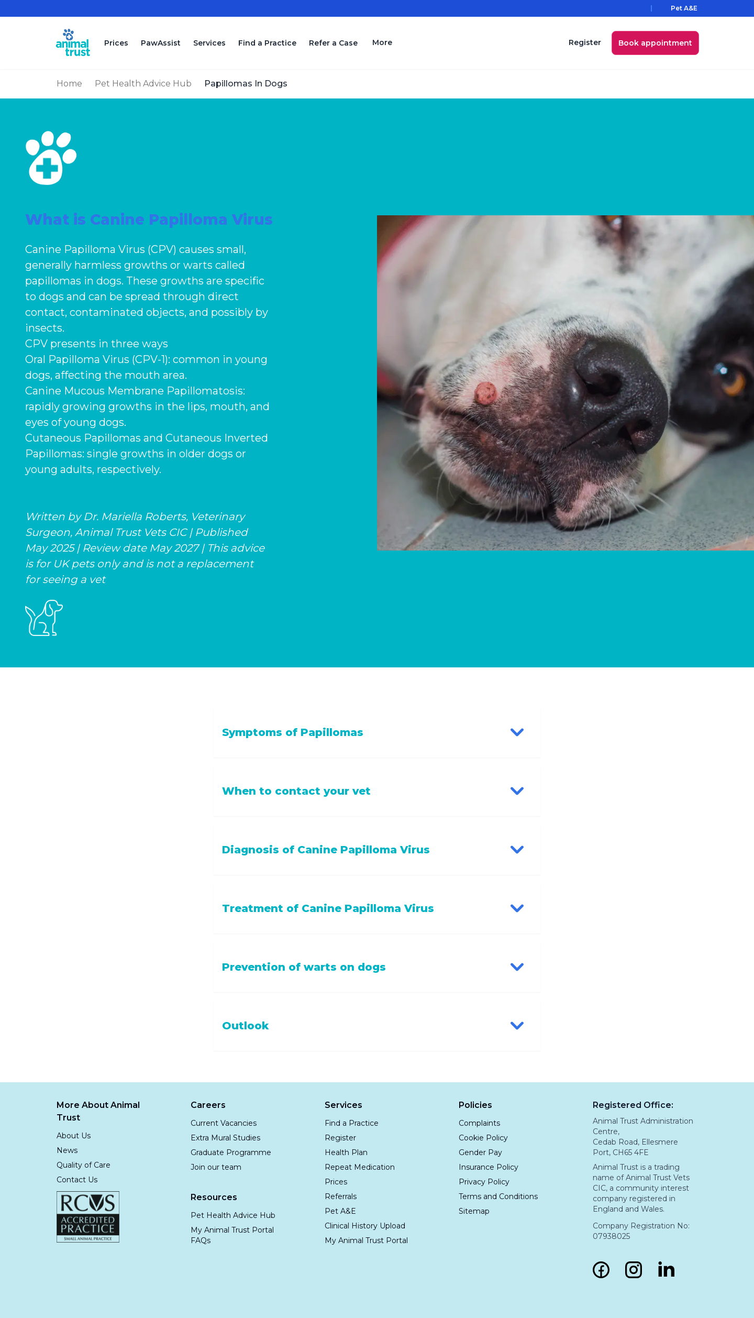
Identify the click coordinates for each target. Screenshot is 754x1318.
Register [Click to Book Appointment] (340, 1138)
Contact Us (77, 1179)
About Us (74, 1135)
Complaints (479, 1123)
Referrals (341, 1196)
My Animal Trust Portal (366, 1240)
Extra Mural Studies (225, 1138)
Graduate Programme (231, 1152)
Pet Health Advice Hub (143, 84)
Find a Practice (269, 43)
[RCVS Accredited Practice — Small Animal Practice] (88, 1217)
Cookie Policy (483, 1138)
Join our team (216, 1167)
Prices (118, 43)
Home (69, 84)
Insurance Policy (488, 1167)
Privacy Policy (484, 1182)
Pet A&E (340, 1211)
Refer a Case (335, 43)
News (67, 1150)
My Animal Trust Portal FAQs (232, 1235)
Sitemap (474, 1211)
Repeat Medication (360, 1167)
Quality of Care (83, 1165)
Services (211, 43)
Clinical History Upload (365, 1226)
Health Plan (346, 1152)
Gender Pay (480, 1152)
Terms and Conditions (498, 1196)
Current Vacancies (224, 1123)
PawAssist (162, 43)
